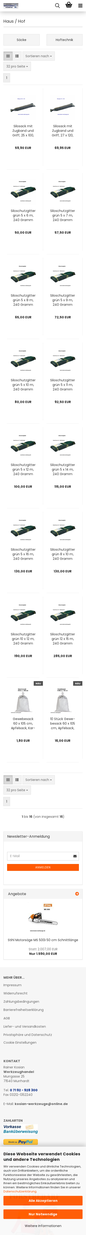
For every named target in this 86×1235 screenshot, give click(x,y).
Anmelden (43, 867)
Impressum (12, 985)
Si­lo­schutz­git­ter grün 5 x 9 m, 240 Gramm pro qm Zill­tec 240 (62, 300)
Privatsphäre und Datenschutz (27, 1034)
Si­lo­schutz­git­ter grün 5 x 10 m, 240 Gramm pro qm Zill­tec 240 (23, 385)
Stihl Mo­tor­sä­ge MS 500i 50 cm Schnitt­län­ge (43, 940)
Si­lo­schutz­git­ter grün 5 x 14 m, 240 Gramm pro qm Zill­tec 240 (62, 469)
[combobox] (38, 56)
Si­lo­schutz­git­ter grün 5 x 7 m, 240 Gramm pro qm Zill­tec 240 (62, 215)
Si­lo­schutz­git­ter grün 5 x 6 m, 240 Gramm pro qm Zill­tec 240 (23, 215)
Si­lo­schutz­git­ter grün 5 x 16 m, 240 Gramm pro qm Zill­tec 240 (23, 554)
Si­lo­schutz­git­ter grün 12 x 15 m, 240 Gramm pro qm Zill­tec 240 (62, 639)
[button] (8, 56)
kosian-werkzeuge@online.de (41, 1104)
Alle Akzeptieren (43, 1200)
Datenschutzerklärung (19, 1191)
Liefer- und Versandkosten (24, 1026)
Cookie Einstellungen (19, 1042)
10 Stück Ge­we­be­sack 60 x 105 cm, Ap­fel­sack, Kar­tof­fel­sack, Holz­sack (62, 723)
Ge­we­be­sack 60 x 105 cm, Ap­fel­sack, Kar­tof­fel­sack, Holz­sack (23, 723)
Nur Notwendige (43, 1214)
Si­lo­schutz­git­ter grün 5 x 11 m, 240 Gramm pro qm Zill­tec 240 (62, 385)
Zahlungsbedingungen (21, 1001)
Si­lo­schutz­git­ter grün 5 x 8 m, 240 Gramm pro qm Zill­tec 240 (23, 300)
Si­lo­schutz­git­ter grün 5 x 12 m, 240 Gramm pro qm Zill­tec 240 (23, 469)
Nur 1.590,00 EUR (43, 951)
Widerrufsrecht (15, 993)
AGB (6, 1018)
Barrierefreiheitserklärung (23, 1010)
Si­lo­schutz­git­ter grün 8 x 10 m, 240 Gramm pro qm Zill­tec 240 (62, 554)
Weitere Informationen (43, 1226)
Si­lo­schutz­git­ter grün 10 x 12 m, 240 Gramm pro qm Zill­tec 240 (23, 639)
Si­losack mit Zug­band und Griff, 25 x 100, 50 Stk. (23, 131)
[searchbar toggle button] (57, 5)
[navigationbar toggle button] (80, 5)
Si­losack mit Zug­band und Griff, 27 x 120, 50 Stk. (62, 131)
